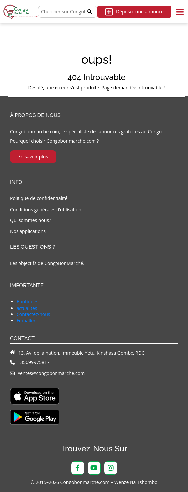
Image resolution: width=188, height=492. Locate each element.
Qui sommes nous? (30, 220)
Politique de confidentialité (38, 198)
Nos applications (28, 231)
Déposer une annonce (134, 12)
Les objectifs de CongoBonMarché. (47, 263)
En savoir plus (33, 156)
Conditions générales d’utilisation (45, 209)
